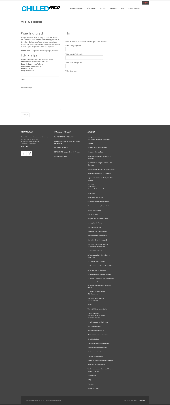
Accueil (90, 143)
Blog (122, 8)
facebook (24, 153)
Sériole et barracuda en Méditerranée (100, 360)
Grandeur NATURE (60, 156)
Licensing (113, 8)
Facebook (142, 400)
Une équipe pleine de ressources (99, 139)
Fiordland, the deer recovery (97, 231)
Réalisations (91, 8)
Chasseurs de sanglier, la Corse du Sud (101, 169)
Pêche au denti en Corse (96, 352)
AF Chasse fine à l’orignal (96, 261)
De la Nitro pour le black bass (98, 322)
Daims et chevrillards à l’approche (99, 173)
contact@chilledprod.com (30, 141)
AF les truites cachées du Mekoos (99, 274)
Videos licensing (93, 313)
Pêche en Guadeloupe (95, 356)
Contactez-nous (134, 8)
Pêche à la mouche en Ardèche (98, 343)
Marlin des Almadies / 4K (96, 330)
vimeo (29, 153)
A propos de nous (76, 8)
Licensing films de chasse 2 (97, 240)
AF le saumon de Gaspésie (97, 270)
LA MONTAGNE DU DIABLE (64, 137)
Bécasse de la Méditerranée (97, 147)
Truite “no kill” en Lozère (96, 364)
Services (103, 8)
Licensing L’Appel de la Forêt (98, 244)
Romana (90, 305)
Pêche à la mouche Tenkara (97, 347)
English (145, 3)
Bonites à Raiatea (94, 318)
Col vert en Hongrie (94, 210)
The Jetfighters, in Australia (97, 309)
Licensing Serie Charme (96, 298)
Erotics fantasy (93, 300)
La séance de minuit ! (61, 147)
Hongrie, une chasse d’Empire (98, 218)
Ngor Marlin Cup (93, 339)
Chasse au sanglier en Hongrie (98, 201)
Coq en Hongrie (93, 214)
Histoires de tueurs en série (97, 236)
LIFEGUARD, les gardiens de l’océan (67, 152)
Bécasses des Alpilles (95, 152)
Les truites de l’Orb (94, 326)
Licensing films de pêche (96, 315)
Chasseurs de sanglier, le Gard (98, 206)
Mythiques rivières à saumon (98, 335)
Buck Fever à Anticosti (95, 197)
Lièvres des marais (94, 227)
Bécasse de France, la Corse (97, 189)
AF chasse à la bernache (96, 246)
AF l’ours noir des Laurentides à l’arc (100, 266)
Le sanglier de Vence (95, 223)
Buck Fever (91, 186)
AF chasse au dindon (95, 251)
